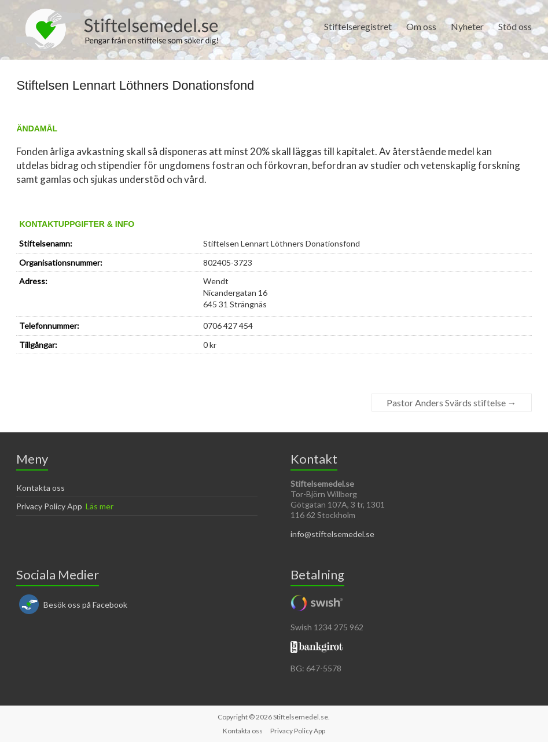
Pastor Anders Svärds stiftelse (452, 402)
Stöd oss (515, 26)
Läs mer (99, 506)
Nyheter (467, 26)
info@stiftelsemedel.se (332, 534)
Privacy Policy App (49, 506)
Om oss (421, 26)
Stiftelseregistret (358, 26)
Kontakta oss (40, 488)
